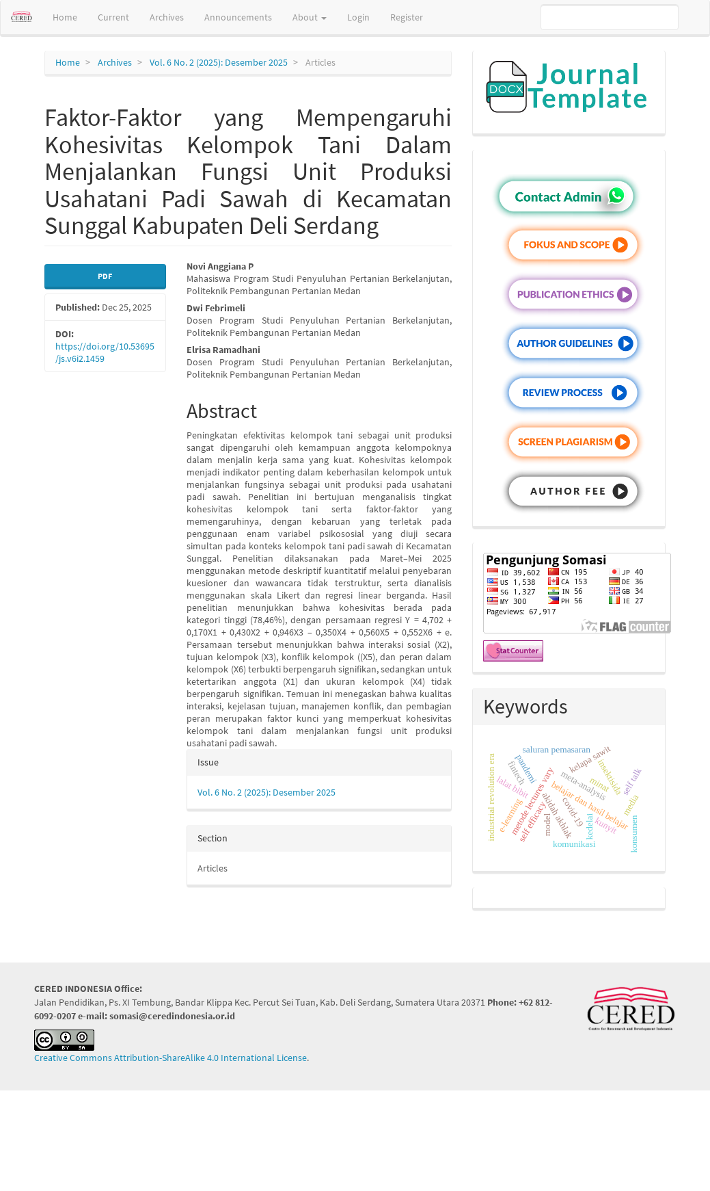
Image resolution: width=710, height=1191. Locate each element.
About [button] (309, 17)
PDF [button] (105, 276)
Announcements (238, 17)
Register (406, 17)
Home (65, 17)
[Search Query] (610, 17)
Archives (167, 17)
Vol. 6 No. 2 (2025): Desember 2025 (219, 62)
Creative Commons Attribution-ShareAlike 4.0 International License (170, 1057)
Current (113, 17)
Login (358, 17)
